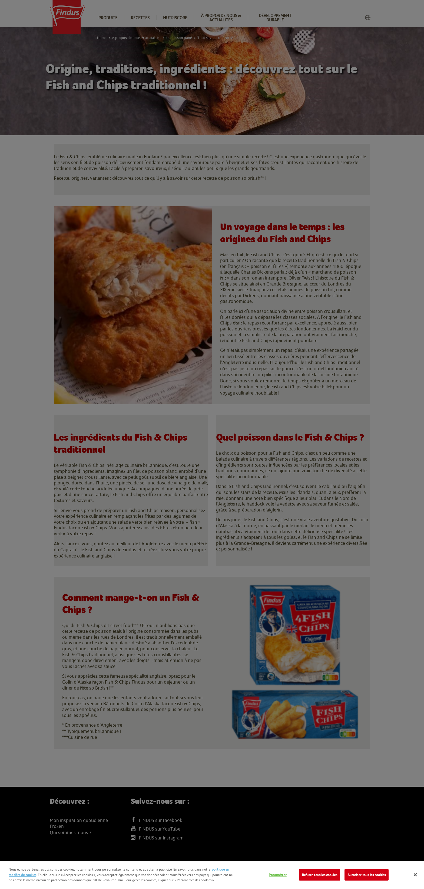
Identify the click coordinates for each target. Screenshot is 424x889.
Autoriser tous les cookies (366, 875)
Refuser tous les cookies (319, 875)
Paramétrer (277, 875)
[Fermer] (415, 875)
